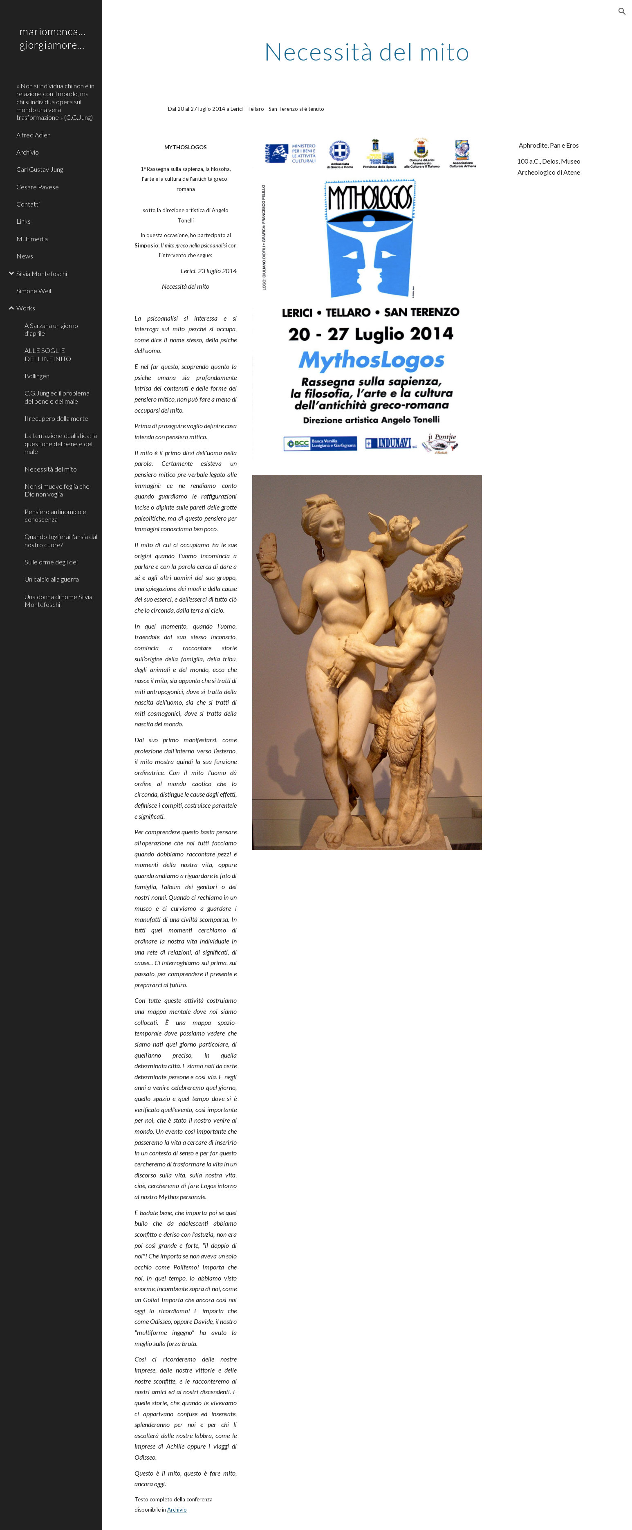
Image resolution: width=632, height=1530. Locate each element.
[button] (622, 11)
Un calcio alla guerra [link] (52, 579)
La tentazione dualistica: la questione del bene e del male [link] (61, 443)
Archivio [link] (27, 152)
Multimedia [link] (32, 239)
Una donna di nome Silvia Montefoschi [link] (58, 600)
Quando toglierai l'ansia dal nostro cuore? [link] (61, 540)
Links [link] (23, 221)
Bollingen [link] (37, 376)
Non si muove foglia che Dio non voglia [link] (57, 490)
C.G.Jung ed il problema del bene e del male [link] (57, 396)
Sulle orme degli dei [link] (51, 562)
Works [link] (25, 308)
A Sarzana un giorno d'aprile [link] (51, 329)
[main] (367, 51)
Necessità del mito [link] (51, 469)
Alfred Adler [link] (33, 135)
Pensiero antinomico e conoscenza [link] (55, 515)
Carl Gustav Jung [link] (39, 169)
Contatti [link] (28, 204)
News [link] (24, 256)
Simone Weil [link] (33, 290)
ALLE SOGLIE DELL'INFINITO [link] (48, 354)
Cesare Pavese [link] (37, 187)
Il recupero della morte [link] (56, 418)
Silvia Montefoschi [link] (41, 273)
